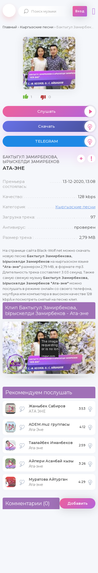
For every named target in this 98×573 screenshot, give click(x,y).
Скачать (67, 126)
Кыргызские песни (75, 206)
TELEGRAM (65, 141)
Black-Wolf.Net (9, 10)
